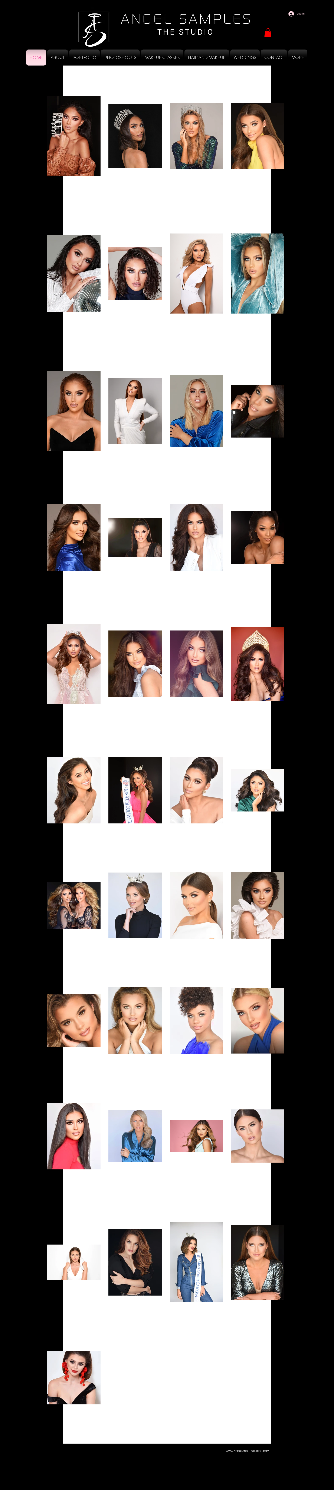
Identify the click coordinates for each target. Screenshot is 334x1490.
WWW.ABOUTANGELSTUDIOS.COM (247, 1451)
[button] (267, 32)
